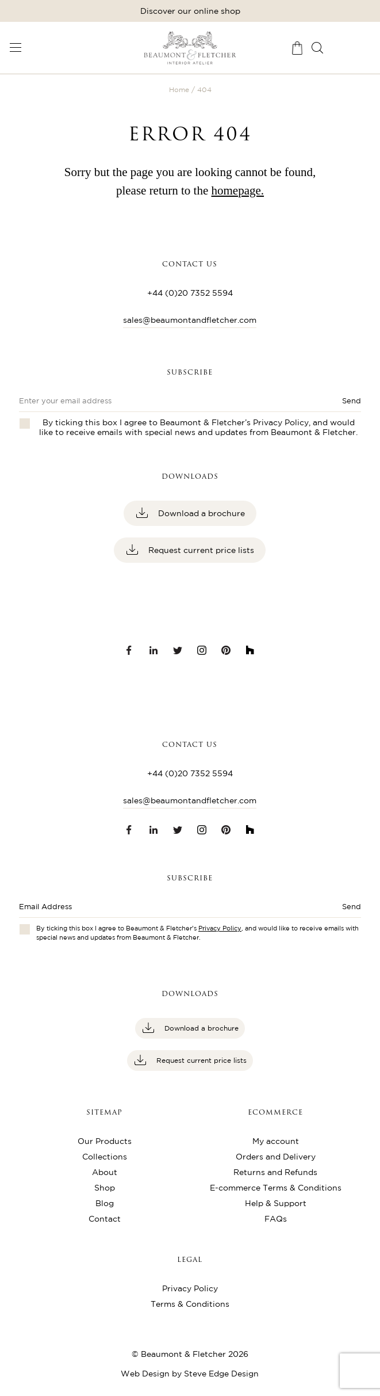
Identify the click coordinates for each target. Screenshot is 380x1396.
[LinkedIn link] (153, 650)
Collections (104, 1156)
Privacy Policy (281, 422)
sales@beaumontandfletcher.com (189, 320)
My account (275, 1141)
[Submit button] (327, 910)
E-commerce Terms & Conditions (275, 1187)
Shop (104, 1187)
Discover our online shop (190, 11)
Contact (105, 1218)
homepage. (238, 190)
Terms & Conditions (190, 1304)
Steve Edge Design (221, 1373)
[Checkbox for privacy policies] (24, 929)
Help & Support (275, 1203)
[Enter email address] (156, 910)
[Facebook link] (129, 650)
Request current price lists (200, 550)
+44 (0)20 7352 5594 (190, 292)
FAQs (275, 1218)
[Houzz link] (250, 650)
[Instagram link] (202, 650)
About (104, 1172)
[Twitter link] (178, 650)
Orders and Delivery (276, 1156)
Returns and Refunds (275, 1172)
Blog (104, 1203)
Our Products (105, 1141)
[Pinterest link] (226, 650)
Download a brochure (200, 513)
